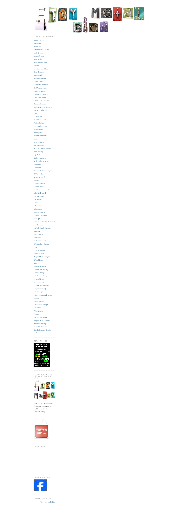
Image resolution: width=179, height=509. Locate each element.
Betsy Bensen (38, 72)
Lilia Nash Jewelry (40, 193)
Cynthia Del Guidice (41, 101)
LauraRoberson (39, 183)
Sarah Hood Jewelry (41, 269)
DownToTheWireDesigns (43, 107)
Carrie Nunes (38, 82)
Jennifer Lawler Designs (42, 148)
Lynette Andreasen (40, 215)
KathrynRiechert (40, 158)
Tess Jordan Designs (41, 304)
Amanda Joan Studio (41, 50)
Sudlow (36, 298)
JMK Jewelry (38, 152)
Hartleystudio (38, 132)
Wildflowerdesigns (40, 324)
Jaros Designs (39, 142)
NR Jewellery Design (41, 244)
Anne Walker (38, 59)
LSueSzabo (38, 209)
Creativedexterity (40, 97)
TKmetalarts (38, 311)
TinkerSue (37, 308)
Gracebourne (38, 129)
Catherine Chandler (41, 85)
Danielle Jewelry (40, 104)
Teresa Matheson (40, 301)
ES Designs (38, 117)
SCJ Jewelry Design (41, 276)
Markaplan (37, 218)
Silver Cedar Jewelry (41, 285)
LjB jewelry (38, 199)
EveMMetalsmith (40, 120)
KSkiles (36, 180)
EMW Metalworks (40, 110)
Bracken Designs (40, 78)
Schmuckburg (39, 273)
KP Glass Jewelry (40, 177)
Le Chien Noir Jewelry (42, 190)
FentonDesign (39, 123)
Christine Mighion (40, 91)
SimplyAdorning (40, 288)
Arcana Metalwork (40, 62)
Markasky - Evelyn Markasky (44, 222)
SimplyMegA (38, 292)
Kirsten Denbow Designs (43, 171)
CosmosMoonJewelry (41, 94)
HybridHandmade (40, 136)
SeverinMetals (39, 279)
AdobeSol (37, 46)
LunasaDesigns (39, 212)
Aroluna (37, 66)
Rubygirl (37, 263)
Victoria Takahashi (40, 317)
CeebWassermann (40, 88)
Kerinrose (37, 164)
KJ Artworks (38, 174)
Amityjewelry (39, 53)
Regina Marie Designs (42, 257)
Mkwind (37, 231)
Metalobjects (38, 225)
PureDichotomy (39, 250)
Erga (35, 113)
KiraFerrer (37, 167)
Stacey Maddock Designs (43, 295)
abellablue (37, 43)
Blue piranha (38, 75)
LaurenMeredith (39, 187)
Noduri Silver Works (41, 241)
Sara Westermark (40, 266)
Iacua (35, 139)
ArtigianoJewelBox (41, 69)
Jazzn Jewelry (39, 145)
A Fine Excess (39, 40)
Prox (35, 247)
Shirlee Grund (39, 282)
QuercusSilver (39, 253)
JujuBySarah (38, 155)
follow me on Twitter (47, 502)
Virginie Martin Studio (42, 320)
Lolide (36, 202)
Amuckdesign (39, 56)
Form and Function (41, 126)
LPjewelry (37, 206)
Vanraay (37, 314)
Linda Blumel (39, 196)
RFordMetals (38, 260)
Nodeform (37, 238)
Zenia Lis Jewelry (40, 327)
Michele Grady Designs (42, 228)
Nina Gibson (38, 234)
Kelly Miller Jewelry (41, 161)
